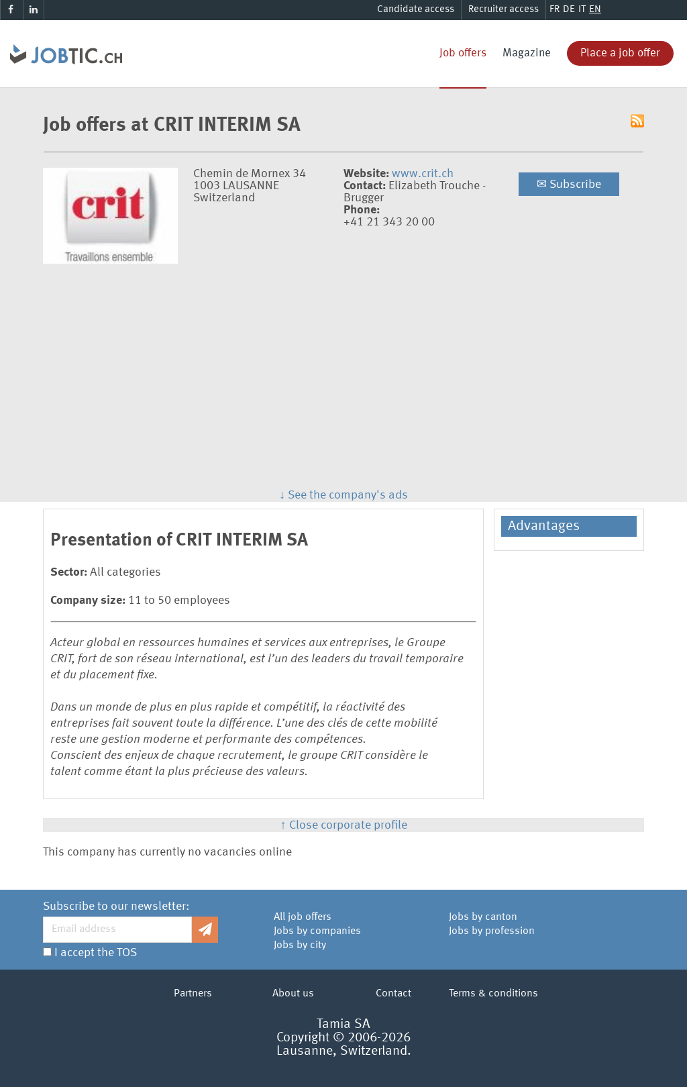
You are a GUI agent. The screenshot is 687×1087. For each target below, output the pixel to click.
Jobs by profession (492, 931)
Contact (393, 993)
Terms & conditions (493, 993)
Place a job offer (620, 53)
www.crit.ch (423, 174)
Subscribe (569, 184)
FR (554, 10)
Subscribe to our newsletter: (116, 906)
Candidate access (415, 10)
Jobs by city (300, 945)
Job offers (462, 53)
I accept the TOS (95, 953)
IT (582, 10)
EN (595, 10)
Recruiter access (503, 10)
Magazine (527, 53)
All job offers (302, 917)
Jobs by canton (483, 917)
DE (569, 10)
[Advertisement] (343, 374)
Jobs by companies (317, 931)
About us (293, 993)
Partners (193, 993)
